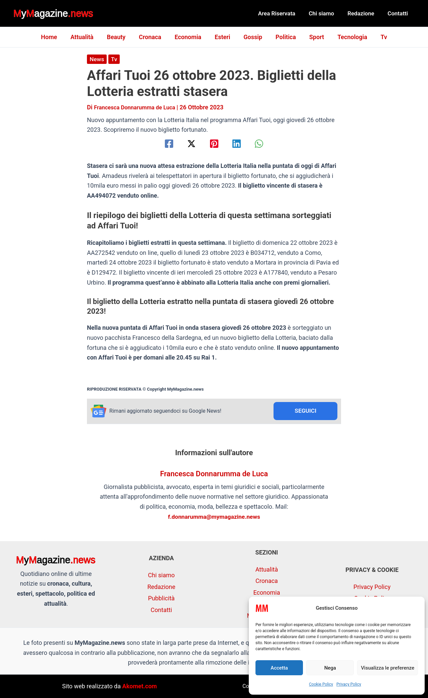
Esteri (222, 36)
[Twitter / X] (189, 143)
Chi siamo (326, 13)
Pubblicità (161, 598)
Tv (377, 36)
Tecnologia (347, 36)
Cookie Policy (321, 684)
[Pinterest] (214, 143)
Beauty (120, 36)
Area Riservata (284, 13)
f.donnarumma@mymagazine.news (214, 517)
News (97, 59)
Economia (189, 36)
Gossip (251, 36)
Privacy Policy (348, 684)
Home (55, 36)
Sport (312, 36)
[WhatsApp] (264, 143)
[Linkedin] (239, 143)
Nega (330, 668)
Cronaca (152, 36)
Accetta (279, 668)
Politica (283, 36)
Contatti (399, 13)
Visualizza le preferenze (387, 668)
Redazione (363, 13)
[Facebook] (163, 143)
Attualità (87, 36)
